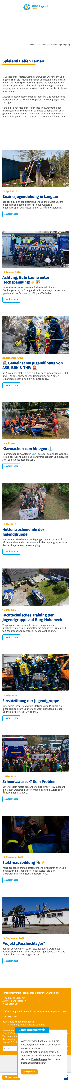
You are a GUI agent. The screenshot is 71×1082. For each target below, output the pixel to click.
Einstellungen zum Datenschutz (35, 1069)
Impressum (35, 1059)
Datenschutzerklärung (35, 1064)
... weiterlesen (11, 214)
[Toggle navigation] (66, 1077)
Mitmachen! (11, 1077)
